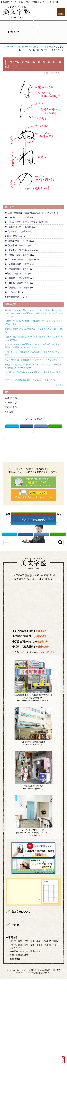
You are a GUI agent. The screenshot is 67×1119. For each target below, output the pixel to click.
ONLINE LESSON (29, 1049)
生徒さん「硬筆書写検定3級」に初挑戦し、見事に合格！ (31, 395)
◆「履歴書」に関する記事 (17, 302)
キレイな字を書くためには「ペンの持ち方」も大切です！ (31, 374)
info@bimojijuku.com (33, 690)
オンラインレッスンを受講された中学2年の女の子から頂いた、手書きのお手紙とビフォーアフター (34, 360)
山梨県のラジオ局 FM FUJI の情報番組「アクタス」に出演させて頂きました (33, 337)
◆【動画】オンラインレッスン (19, 265)
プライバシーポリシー (42, 1065)
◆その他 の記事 (12, 307)
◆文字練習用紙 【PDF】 (16, 311)
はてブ (41, 442)
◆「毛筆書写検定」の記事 (17, 283)
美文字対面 (41, 1038)
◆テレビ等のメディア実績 (17, 232)
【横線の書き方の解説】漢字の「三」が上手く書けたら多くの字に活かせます (33, 353)
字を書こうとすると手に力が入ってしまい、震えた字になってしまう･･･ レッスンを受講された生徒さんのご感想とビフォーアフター (34, 328)
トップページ (17, 1034)
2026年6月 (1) (11, 413)
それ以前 (9, 427)
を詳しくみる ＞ (42, 1059)
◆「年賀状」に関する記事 (17, 293)
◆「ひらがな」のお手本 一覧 (18, 246)
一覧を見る (58, 400)
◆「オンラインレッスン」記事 (19, 274)
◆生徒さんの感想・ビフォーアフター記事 (24, 237)
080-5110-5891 (44, 686)
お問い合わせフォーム (50, 31)
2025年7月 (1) (11, 422)
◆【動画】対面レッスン (16, 260)
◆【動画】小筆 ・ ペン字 (16, 255)
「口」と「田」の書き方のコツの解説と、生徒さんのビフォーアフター (33, 368)
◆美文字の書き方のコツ (16, 288)
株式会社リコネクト (43, 1113)
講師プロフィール (19, 1038)
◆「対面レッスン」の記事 (17, 269)
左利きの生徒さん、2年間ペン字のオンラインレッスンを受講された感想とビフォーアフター (34, 380)
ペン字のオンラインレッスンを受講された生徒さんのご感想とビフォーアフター (33, 388)
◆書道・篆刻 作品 (13, 251)
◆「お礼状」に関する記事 (17, 297)
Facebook (26, 442)
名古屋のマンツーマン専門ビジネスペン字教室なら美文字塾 (36, 1110)
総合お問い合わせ (19, 1065)
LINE (55, 442)
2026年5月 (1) (11, 417)
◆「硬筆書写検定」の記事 (17, 279)
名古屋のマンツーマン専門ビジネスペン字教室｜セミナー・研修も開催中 (29, 2)
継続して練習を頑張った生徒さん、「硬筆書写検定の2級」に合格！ (34, 345)
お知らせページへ (33, 451)
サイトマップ (17, 1069)
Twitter (12, 442)
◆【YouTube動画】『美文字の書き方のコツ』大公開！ (30, 227)
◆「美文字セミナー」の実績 (18, 241)
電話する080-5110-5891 (17, 31)
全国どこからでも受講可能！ (42, 1053)
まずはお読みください (38, 1034)
